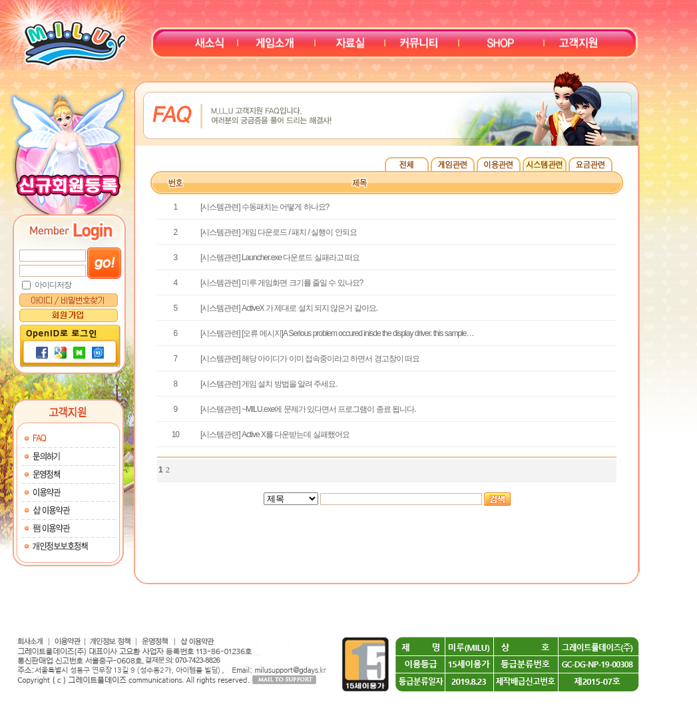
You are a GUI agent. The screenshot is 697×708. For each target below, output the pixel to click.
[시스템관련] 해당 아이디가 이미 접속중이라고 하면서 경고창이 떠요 (309, 358)
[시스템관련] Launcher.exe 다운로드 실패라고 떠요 (279, 257)
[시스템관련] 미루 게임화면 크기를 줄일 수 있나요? (281, 282)
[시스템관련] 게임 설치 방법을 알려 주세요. (269, 384)
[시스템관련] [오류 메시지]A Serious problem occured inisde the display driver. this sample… (337, 333)
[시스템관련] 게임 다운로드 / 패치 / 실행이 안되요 (278, 232)
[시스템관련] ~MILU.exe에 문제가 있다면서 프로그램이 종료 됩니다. (307, 409)
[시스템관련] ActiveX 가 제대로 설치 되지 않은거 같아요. (288, 308)
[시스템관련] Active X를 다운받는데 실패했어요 (274, 434)
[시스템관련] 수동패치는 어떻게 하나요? (264, 207)
